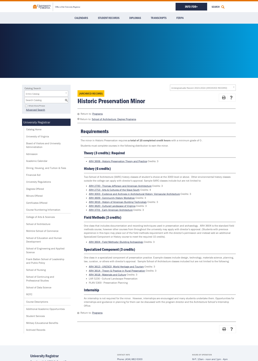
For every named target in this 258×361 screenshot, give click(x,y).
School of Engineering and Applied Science (45, 250)
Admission (32, 154)
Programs (97, 113)
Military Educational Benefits (42, 323)
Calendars (81, 18)
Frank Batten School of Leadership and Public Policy (45, 260)
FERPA (180, 18)
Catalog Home (33, 129)
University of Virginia (37, 136)
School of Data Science (38, 287)
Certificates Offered (36, 202)
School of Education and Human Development (44, 239)
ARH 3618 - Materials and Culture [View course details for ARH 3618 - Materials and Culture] (107, 274)
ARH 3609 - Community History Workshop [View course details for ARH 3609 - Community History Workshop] (112, 197)
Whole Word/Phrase (36, 106)
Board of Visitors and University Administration (43, 145)
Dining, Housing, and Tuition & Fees (46, 168)
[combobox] (203, 88)
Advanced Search (34, 109)
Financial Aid (33, 174)
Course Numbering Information (43, 209)
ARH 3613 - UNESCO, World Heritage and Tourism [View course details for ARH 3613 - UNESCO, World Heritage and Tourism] (116, 266)
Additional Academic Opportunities (45, 309)
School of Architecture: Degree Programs (114, 119)
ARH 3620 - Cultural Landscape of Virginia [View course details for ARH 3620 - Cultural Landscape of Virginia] (112, 206)
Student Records (108, 18)
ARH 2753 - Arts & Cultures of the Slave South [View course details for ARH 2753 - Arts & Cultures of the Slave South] (114, 189)
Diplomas (135, 18)
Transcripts (159, 18)
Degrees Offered (35, 188)
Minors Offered (34, 195)
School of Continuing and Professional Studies (40, 278)
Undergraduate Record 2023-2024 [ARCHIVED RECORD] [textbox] (199, 87)
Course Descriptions (37, 301)
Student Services (35, 316)
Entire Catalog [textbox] (32, 93)
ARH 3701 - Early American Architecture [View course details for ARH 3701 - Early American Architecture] (111, 209)
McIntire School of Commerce (42, 231)
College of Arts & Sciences (40, 217)
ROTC (29, 294)
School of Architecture (38, 224)
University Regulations (38, 181)
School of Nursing (36, 269)
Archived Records (35, 329)
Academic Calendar (36, 161)
